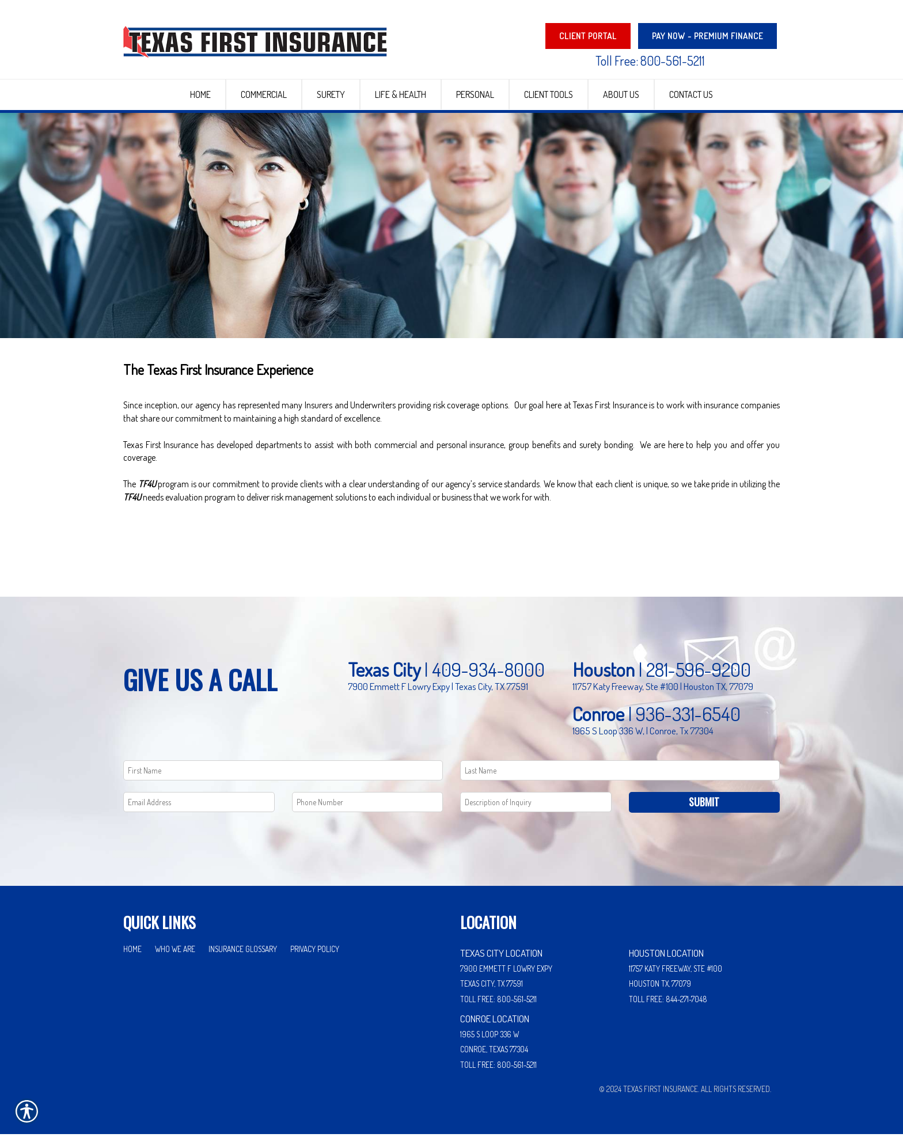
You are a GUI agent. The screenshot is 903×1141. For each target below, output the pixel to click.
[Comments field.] (536, 809)
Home (132, 955)
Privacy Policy (314, 955)
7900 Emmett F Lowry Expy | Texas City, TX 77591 (438, 693)
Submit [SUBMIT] (704, 808)
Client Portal (588, 36)
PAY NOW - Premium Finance (707, 36)
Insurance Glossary (242, 955)
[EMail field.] (199, 809)
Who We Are (175, 955)
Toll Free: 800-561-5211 (650, 60)
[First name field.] (283, 777)
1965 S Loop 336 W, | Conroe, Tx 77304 (643, 737)
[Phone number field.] (367, 809)
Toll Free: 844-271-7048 (668, 1006)
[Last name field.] (620, 777)
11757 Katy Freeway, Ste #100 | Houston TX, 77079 (662, 693)
